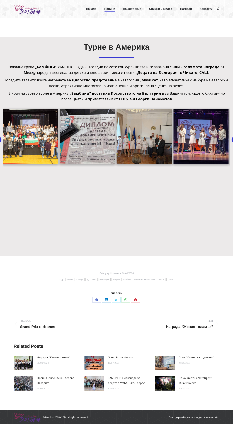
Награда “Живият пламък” (53, 357)
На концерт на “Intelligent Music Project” (195, 380)
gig (88, 280)
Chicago (79, 280)
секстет (161, 280)
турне (170, 280)
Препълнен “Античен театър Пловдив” (55, 380)
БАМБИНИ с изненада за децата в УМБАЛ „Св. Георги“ (126, 380)
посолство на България (144, 280)
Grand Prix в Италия (120, 357)
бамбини (127, 280)
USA (94, 280)
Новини (114, 273)
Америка (116, 280)
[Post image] (23, 363)
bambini (70, 280)
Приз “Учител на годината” (196, 357)
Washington (104, 280)
